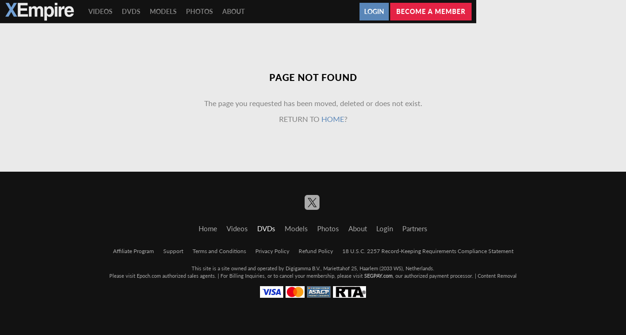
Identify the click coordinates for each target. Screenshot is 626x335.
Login (374, 11)
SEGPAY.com (378, 276)
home (332, 118)
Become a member (431, 11)
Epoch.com (149, 276)
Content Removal (497, 276)
